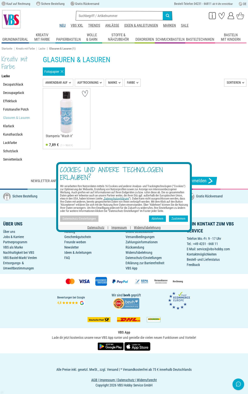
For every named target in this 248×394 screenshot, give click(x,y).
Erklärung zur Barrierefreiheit (145, 263)
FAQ (67, 258)
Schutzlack (10, 151)
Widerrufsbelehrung (139, 252)
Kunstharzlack (13, 134)
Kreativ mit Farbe (25, 48)
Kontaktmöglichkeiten (202, 254)
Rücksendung (135, 247)
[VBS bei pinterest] (130, 210)
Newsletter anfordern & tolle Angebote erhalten (72, 181)
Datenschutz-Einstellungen (144, 258)
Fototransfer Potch (16, 109)
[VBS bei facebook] (113, 210)
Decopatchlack (13, 84)
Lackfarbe (10, 143)
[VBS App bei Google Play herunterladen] (111, 346)
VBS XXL (77, 25)
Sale (185, 25)
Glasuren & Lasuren (16, 118)
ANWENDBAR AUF (56, 82)
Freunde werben (75, 242)
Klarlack (8, 126)
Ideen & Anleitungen (141, 25)
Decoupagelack (13, 93)
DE (242, 4)
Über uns (9, 232)
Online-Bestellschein (139, 232)
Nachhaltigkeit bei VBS (18, 252)
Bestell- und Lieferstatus (203, 259)
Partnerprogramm (15, 242)
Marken (169, 25)
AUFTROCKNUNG (87, 82)
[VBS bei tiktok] (147, 210)
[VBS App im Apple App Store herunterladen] (137, 346)
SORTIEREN (234, 82)
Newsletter (71, 247)
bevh (126, 295)
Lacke (42, 48)
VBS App (131, 268)
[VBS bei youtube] (138, 210)
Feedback (193, 265)
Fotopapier (53, 72)
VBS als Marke (13, 247)
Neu (62, 25)
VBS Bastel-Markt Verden (20, 258)
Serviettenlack (12, 159)
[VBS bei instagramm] (121, 210)
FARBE (131, 82)
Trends (94, 25)
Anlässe (112, 25)
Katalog (69, 232)
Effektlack (10, 101)
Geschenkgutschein (77, 237)
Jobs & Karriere (13, 237)
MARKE (112, 82)
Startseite (7, 48)
